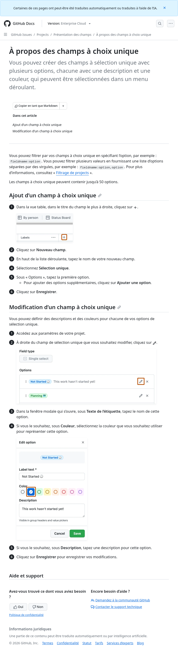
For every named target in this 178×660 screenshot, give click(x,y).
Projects (43, 34)
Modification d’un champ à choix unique (65, 307)
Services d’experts (120, 643)
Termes (47, 643)
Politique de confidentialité (26, 615)
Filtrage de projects (72, 172)
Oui (18, 607)
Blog (140, 643)
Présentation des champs (72, 34)
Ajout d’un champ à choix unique (55, 195)
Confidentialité (68, 643)
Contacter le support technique (116, 607)
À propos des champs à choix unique (123, 34)
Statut (86, 643)
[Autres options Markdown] (63, 106)
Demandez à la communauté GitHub (120, 600)
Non (37, 607)
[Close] (165, 7)
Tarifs (99, 643)
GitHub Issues (21, 34)
